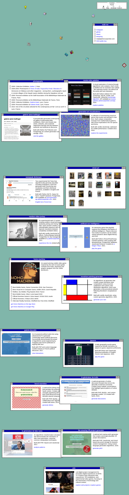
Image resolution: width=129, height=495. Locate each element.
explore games (96, 485)
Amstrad (113, 6)
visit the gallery (38, 136)
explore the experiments (99, 133)
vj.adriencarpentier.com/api (56, 238)
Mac (108, 6)
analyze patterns (39, 447)
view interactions (37, 353)
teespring (99, 36)
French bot (47, 202)
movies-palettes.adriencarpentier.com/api (104, 100)
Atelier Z (33, 86)
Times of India (35, 88)
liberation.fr (57, 88)
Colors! (119, 6)
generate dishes (47, 405)
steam (98, 34)
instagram (99, 30)
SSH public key (101, 41)
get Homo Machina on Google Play (22, 307)
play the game (96, 248)
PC (103, 6)
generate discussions (99, 399)
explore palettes (98, 105)
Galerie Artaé (34, 102)
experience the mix (45, 243)
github (98, 32)
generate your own (100, 299)
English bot (39, 202)
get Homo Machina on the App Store (23, 304)
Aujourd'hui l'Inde (46, 88)
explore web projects (83, 485)
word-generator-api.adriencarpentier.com (46, 198)
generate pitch (97, 448)
